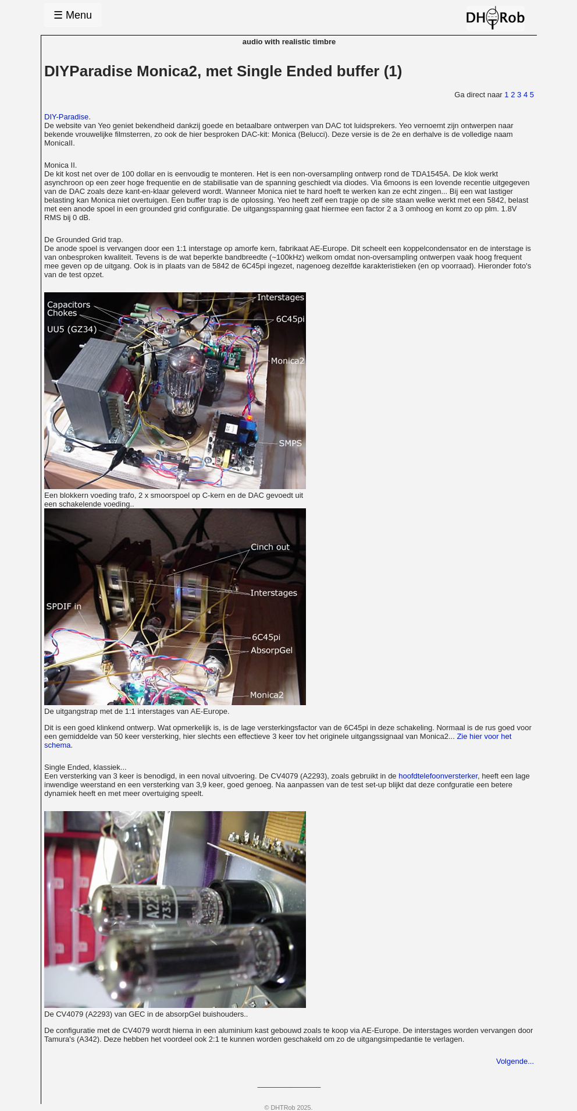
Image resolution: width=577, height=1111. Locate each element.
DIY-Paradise (66, 116)
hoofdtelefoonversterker (438, 776)
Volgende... (515, 1061)
